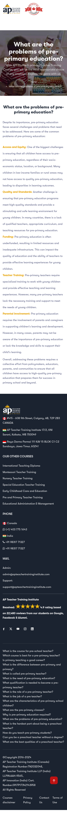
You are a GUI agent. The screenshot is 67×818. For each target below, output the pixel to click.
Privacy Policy (27, 800)
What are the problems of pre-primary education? (35, 86)
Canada (10, 523)
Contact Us (44, 800)
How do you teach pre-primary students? (27, 732)
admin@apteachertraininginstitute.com (26, 574)
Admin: (7, 567)
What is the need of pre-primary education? (29, 678)
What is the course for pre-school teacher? (28, 651)
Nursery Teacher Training (18, 478)
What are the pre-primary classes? (23, 710)
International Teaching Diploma (21, 465)
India (8, 536)
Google (58, 613)
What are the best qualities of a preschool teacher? (33, 741)
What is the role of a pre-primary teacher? (28, 691)
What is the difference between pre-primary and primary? (32, 667)
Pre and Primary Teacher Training (23, 497)
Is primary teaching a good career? (24, 660)
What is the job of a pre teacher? (22, 696)
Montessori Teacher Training (19, 472)
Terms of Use (58, 800)
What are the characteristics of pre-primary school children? (33, 703)
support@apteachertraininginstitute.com (27, 587)
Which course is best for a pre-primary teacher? (31, 655)
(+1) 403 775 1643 (15, 529)
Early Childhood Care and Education (25, 491)
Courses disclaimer (9, 800)
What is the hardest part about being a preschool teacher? (32, 726)
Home (34, 81)
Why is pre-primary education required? (27, 714)
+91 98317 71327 (14, 542)
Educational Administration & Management (28, 503)
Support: (8, 580)
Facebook (9, 617)
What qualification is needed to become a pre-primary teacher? (31, 685)
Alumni (22, 617)
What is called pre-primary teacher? (24, 673)
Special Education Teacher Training (24, 484)
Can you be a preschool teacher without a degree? (33, 737)
